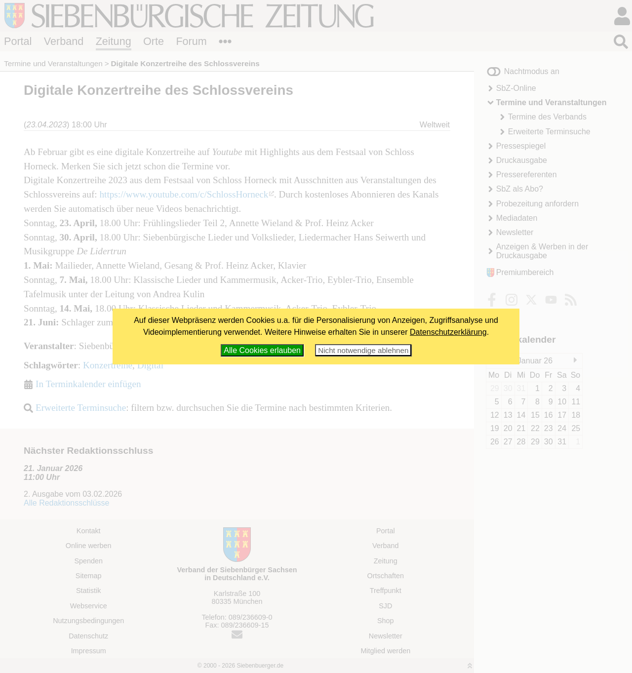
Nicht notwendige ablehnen (363, 350)
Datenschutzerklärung (448, 332)
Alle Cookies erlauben (262, 350)
